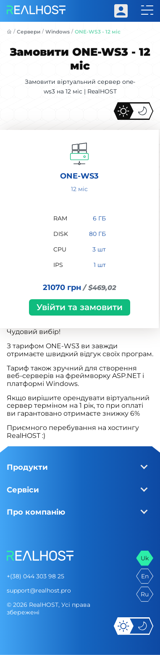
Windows (57, 31)
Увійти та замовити (80, 307)
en (145, 576)
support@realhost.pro (39, 590)
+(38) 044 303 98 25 (35, 576)
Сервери (28, 31)
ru (145, 594)
